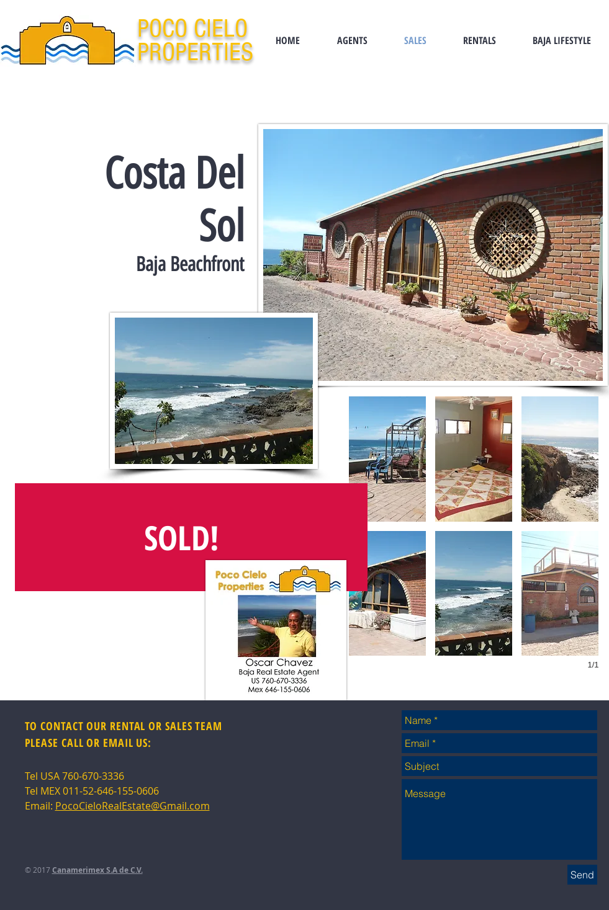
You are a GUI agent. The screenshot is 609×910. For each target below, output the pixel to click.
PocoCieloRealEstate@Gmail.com (132, 806)
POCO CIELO (195, 28)
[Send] (582, 875)
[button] (387, 459)
